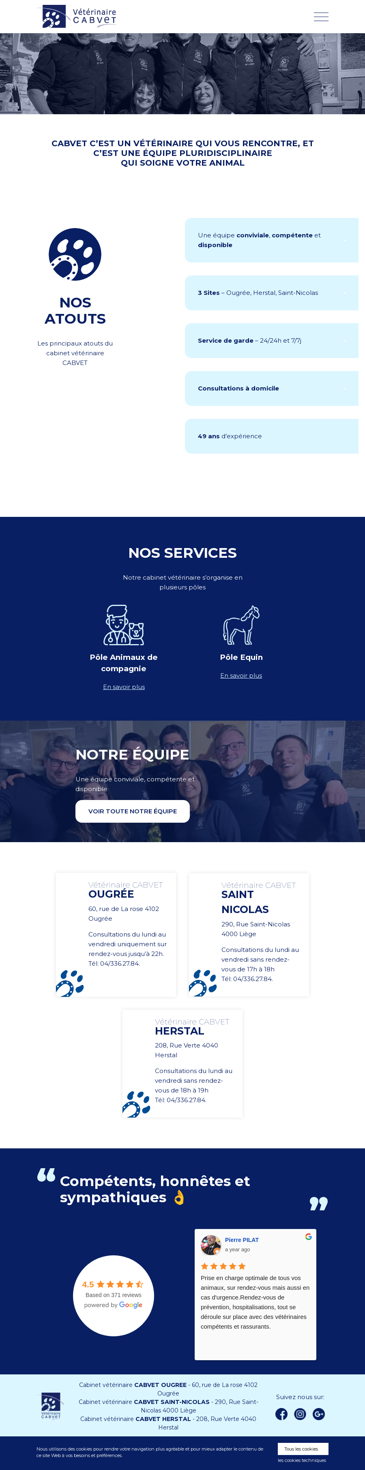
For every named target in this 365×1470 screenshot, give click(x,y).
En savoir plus (124, 687)
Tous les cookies (301, 1449)
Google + (321, 1414)
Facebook (281, 1414)
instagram (300, 1414)
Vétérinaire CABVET (79, 16)
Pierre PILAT (242, 1240)
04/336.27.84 (119, 963)
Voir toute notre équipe (132, 811)
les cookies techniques (302, 1460)
